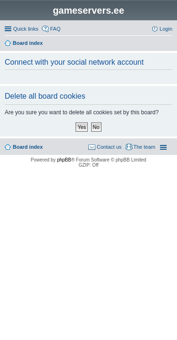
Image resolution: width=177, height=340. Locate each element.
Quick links (25, 29)
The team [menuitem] (144, 147)
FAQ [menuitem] (55, 29)
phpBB (64, 159)
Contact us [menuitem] (109, 147)
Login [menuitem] (166, 29)
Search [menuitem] (168, 44)
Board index (28, 147)
